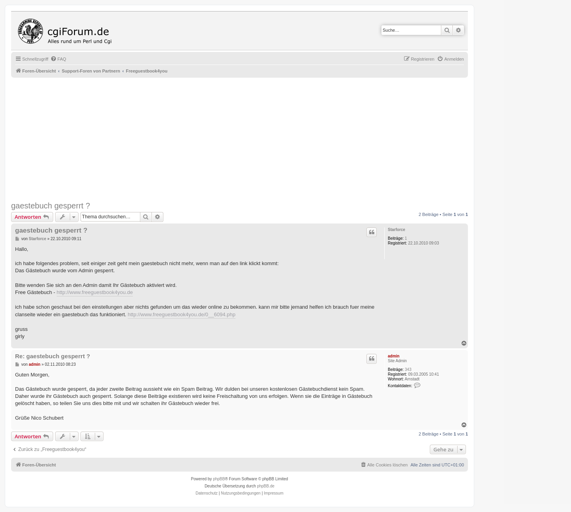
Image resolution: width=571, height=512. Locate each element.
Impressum (273, 493)
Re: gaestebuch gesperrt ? (52, 356)
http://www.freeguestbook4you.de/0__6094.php (182, 314)
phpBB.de (265, 486)
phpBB (219, 479)
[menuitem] (58, 59)
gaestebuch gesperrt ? (50, 205)
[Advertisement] (249, 139)
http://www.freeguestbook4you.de (95, 292)
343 (408, 369)
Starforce (396, 229)
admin (393, 356)
